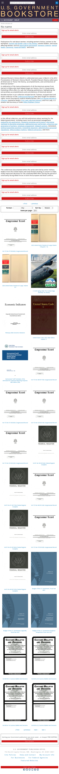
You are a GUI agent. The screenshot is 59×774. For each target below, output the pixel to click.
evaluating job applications (10, 122)
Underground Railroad (26, 97)
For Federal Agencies (38, 758)
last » (44, 730)
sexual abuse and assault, (28, 45)
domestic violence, (44, 45)
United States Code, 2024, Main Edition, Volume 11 (44, 338)
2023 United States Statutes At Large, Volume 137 (15, 286)
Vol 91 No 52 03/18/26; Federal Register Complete (15, 548)
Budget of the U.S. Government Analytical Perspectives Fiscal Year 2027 (43, 631)
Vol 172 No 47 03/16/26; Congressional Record (44, 547)
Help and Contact (28, 755)
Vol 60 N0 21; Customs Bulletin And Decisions (15, 679)
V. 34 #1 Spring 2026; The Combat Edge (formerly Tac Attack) (44, 291)
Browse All (9, 23)
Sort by (38, 208)
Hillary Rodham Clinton (31, 102)
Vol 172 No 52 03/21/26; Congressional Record (44, 422)
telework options (41, 126)
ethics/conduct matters (18, 130)
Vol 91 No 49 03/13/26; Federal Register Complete (15, 590)
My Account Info (46, 755)
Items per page (26, 211)
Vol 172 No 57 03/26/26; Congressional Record (15, 251)
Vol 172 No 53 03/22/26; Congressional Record (15, 463)
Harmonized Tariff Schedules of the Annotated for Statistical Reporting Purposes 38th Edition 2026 (15, 380)
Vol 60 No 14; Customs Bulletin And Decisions (15, 725)
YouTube (32, 770)
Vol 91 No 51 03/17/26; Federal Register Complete (15, 506)
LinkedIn (38, 770)
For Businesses (18, 758)
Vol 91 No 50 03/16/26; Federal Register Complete (44, 464)
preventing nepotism (30, 128)
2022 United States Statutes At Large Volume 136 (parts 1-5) (44, 246)
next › (36, 730)
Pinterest (35, 770)
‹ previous (34, 204)
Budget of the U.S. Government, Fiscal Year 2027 (44, 589)
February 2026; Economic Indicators (15, 333)
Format (9, 208)
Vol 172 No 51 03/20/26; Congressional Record (15, 422)
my (7, 20)
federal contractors (35, 130)
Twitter (27, 770)
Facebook (24, 770)
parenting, (10, 47)
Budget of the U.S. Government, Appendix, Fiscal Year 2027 (15, 631)
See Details (29, 741)
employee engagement (26, 126)
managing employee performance (33, 122)
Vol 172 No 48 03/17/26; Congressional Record (44, 380)
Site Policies (10, 755)
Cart (55, 20)
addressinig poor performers (35, 124)
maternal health (20, 47)
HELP (16, 20)
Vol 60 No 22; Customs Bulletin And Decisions (43, 725)
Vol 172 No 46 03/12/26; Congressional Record (44, 505)
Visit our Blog (29, 767)
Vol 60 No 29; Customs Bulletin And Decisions (43, 679)
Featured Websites (29, 761)
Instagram (30, 770)
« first (25, 204)
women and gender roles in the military (23, 43)
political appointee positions (11, 128)
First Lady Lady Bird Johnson (31, 100)
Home (2, 23)
